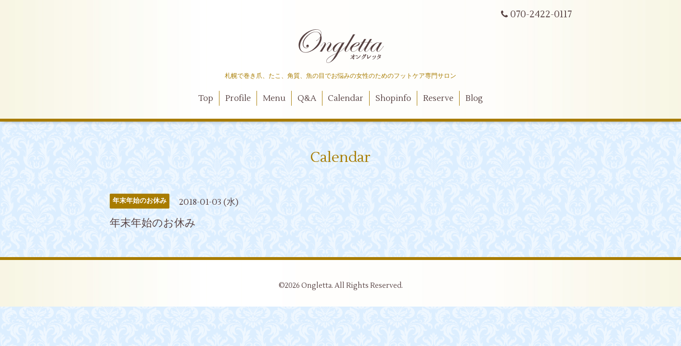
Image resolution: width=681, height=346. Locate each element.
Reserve (438, 98)
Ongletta (316, 285)
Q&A (306, 98)
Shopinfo (393, 98)
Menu (274, 98)
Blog (474, 98)
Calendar (345, 98)
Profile (238, 98)
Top (205, 98)
